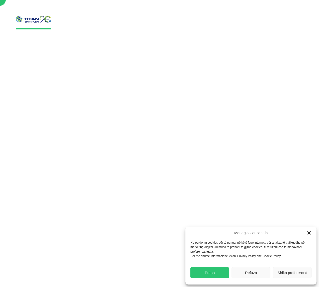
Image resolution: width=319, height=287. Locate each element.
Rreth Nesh (142, 22)
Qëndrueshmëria (183, 22)
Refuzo (251, 273)
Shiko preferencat (292, 273)
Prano (210, 273)
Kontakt (270, 22)
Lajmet (219, 22)
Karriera (243, 22)
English (274, 9)
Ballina (114, 22)
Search (295, 9)
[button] (309, 232)
